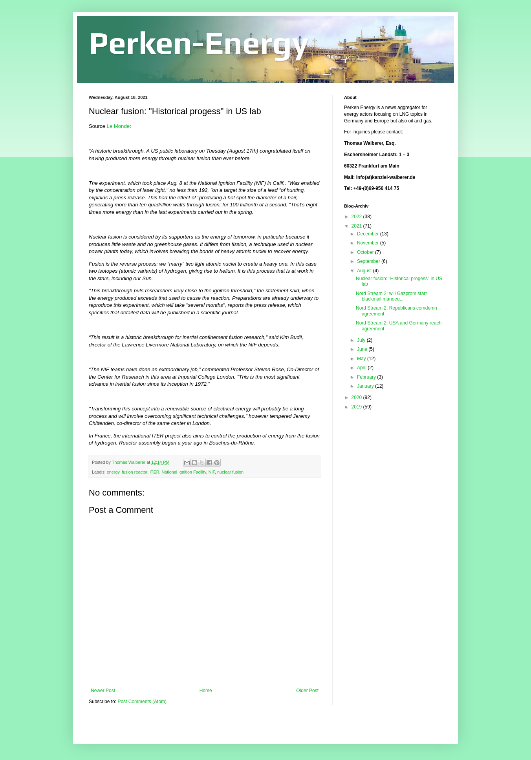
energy (113, 472)
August (365, 270)
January (366, 386)
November (368, 243)
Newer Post (103, 690)
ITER (154, 472)
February (367, 377)
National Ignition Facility (183, 472)
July (362, 340)
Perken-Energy (199, 42)
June (362, 349)
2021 (357, 226)
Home (206, 690)
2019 (357, 407)
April (362, 367)
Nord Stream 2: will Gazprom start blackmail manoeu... (391, 296)
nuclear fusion (230, 472)
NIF (212, 472)
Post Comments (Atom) (142, 701)
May (362, 358)
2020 (357, 397)
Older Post (307, 690)
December (368, 234)
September (369, 261)
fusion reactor (134, 472)
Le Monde (118, 126)
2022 (357, 216)
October (366, 252)
